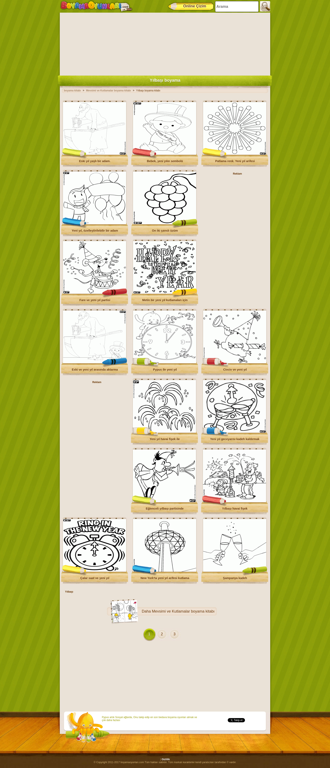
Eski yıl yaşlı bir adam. (94, 161)
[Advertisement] (165, 43)
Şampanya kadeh (235, 578)
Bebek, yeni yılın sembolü (165, 161)
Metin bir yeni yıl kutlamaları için (165, 300)
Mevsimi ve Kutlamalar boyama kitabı (183, 611)
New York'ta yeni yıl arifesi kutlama (165, 578)
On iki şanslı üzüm (165, 230)
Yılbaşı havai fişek (235, 508)
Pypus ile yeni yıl (165, 369)
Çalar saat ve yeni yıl (94, 578)
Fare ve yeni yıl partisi (94, 300)
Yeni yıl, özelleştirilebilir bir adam (95, 230)
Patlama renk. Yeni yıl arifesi (235, 161)
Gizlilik (166, 759)
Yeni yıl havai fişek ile (165, 439)
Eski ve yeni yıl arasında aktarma (95, 369)
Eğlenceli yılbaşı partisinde (165, 508)
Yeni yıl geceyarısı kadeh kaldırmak (234, 439)
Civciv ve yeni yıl (235, 369)
